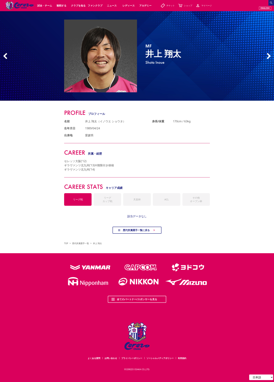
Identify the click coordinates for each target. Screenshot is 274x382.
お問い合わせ (110, 358)
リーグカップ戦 (107, 199)
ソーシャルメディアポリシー (160, 358)
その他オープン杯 (196, 199)
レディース (128, 5)
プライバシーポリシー (131, 358)
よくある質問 (94, 358)
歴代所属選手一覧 (80, 243)
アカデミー (145, 5)
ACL (166, 199)
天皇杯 (137, 199)
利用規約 (182, 358)
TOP (66, 243)
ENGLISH (265, 8)
